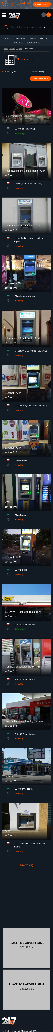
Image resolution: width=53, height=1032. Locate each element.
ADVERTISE (18, 43)
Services (44, 39)
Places (32, 39)
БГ (44, 15)
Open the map (40, 78)
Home (6, 49)
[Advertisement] (26, 900)
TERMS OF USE (33, 43)
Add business (41, 4)
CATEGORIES (19, 39)
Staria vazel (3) (37, 71)
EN (48, 15)
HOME (7, 39)
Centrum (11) (10, 71)
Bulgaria (19, 49)
